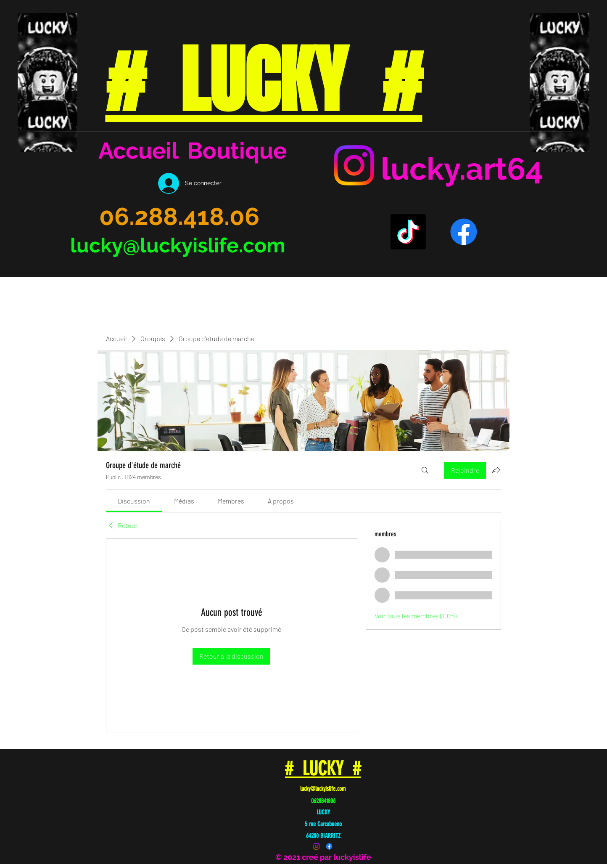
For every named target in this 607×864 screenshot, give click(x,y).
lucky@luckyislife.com (177, 245)
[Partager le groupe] (496, 470)
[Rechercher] (425, 470)
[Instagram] (354, 165)
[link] (134, 501)
